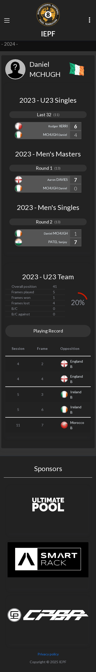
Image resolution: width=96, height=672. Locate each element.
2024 (9, 44)
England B (76, 364)
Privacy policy (48, 654)
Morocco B (77, 425)
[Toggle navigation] (7, 20)
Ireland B (75, 394)
